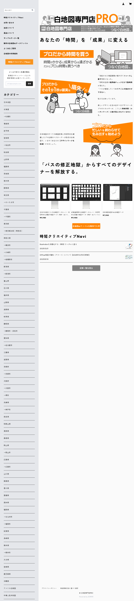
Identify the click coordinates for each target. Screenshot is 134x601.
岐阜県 (6, 317)
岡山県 (6, 445)
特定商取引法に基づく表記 (69, 588)
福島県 (6, 167)
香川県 (6, 488)
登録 (29, 84)
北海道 (6, 109)
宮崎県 (6, 567)
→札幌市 (7, 117)
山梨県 (6, 302)
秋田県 (6, 152)
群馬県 (6, 188)
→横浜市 (7, 245)
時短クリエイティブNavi (13, 18)
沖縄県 (6, 581)
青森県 (6, 124)
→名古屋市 (8, 345)
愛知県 (6, 338)
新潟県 (6, 267)
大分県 (6, 560)
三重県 (6, 352)
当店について (9, 28)
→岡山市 (7, 452)
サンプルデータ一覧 (11, 38)
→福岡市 (7, 524)
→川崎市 (7, 252)
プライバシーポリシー (49, 588)
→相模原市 (8, 259)
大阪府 (6, 381)
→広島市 (7, 467)
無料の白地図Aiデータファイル (16, 43)
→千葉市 (7, 217)
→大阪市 (7, 388)
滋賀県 (6, 360)
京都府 (6, 367)
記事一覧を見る (86, 268)
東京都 (6, 224)
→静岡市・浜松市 (11, 331)
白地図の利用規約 (11, 54)
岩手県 (6, 131)
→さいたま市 (9, 202)
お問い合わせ (9, 23)
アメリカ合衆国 (10, 588)
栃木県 (6, 181)
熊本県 (6, 545)
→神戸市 (7, 410)
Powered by (86, 597)
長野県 (6, 310)
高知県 (6, 503)
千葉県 (6, 209)
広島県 (6, 460)
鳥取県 (6, 431)
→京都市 (7, 374)
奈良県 (6, 417)
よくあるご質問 (10, 48)
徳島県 (6, 481)
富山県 (6, 281)
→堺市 (6, 395)
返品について (9, 33)
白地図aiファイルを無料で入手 (86, 226)
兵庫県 (6, 402)
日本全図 (7, 102)
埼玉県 (6, 195)
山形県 (6, 159)
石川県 (6, 288)
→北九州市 (8, 517)
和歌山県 (7, 424)
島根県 (6, 438)
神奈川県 (7, 238)
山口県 (6, 474)
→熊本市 (7, 553)
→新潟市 (7, 274)
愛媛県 (6, 495)
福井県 (6, 295)
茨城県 (6, 174)
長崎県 (6, 538)
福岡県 (6, 510)
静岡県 (6, 324)
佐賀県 (6, 531)
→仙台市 (7, 145)
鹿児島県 (7, 574)
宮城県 (6, 138)
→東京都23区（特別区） (13, 231)
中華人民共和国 (10, 595)
